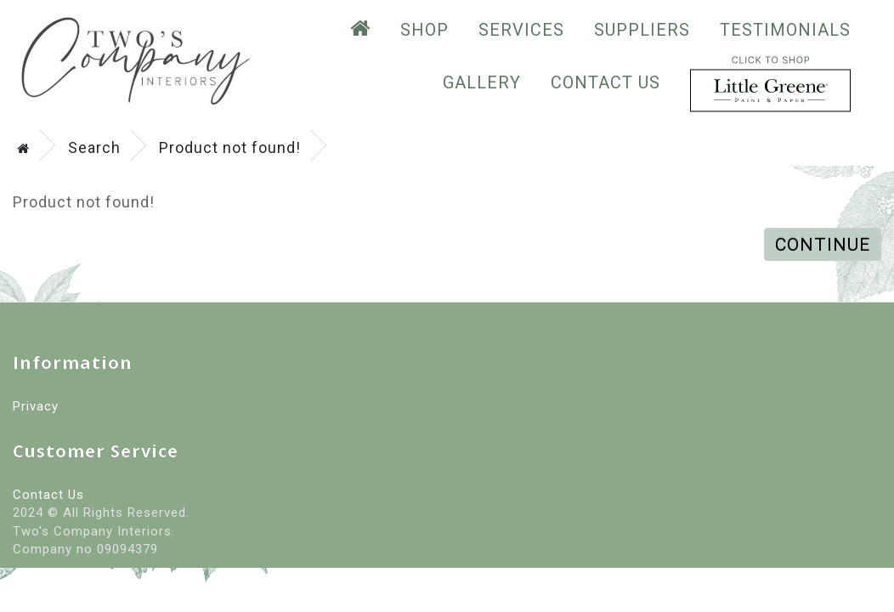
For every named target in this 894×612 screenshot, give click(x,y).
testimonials (785, 30)
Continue (822, 245)
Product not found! (230, 147)
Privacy (36, 406)
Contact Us (605, 82)
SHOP (424, 30)
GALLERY (482, 82)
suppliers (642, 30)
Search (94, 147)
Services (521, 30)
